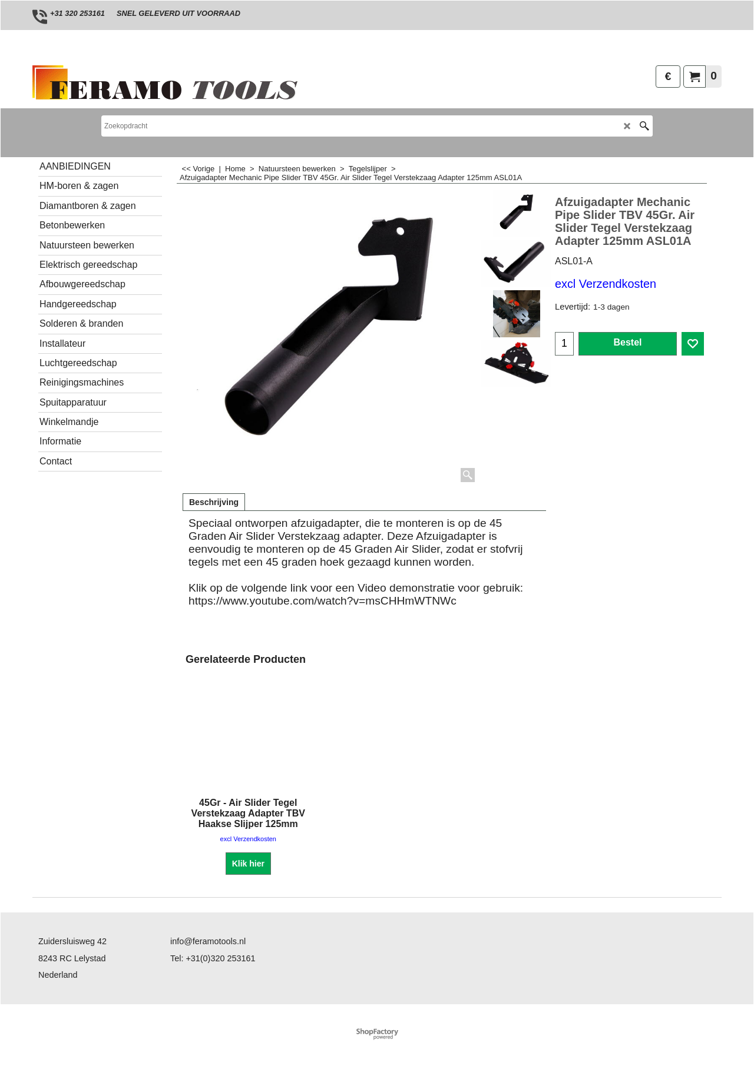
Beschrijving (214, 502)
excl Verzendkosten (605, 283)
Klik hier (248, 863)
